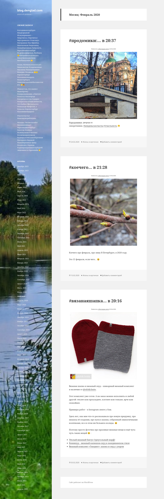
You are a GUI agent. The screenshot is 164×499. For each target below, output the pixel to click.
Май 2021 (21, 246)
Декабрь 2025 (23, 166)
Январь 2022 (22, 221)
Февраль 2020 (23, 309)
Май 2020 (21, 296)
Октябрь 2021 (23, 233)
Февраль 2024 (23, 204)
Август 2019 (22, 334)
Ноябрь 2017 (22, 422)
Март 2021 (21, 254)
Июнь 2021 (21, 242)
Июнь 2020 (21, 292)
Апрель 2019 (22, 351)
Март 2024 (21, 200)
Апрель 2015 (22, 489)
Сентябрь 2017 (23, 430)
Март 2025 (21, 179)
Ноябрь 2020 (22, 271)
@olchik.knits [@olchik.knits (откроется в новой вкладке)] (89, 389)
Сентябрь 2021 (23, 238)
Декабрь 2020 (23, 267)
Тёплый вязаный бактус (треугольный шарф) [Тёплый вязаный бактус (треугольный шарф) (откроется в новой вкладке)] (92, 439)
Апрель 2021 (22, 250)
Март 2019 (21, 355)
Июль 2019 (21, 338)
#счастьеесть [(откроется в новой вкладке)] (110, 125)
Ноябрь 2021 (22, 229)
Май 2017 (21, 447)
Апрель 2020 (22, 300)
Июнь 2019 (21, 342)
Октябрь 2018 (23, 376)
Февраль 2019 (23, 359)
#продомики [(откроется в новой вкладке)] (75, 122)
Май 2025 (21, 175)
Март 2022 (21, 212)
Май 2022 (21, 208)
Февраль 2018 (23, 409)
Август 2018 (22, 384)
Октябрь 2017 (23, 426)
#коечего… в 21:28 (88, 167)
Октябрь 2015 (23, 476)
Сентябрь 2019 (23, 330)
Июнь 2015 (21, 481)
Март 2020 (21, 305)
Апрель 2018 (22, 401)
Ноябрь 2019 (22, 321)
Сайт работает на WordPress (81, 482)
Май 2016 (21, 464)
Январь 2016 (22, 472)
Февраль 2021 (23, 258)
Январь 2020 (22, 313)
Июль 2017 (21, 439)
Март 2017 (21, 455)
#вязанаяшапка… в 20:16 (95, 300)
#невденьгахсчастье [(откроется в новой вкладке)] (93, 125)
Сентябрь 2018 (23, 380)
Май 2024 (21, 191)
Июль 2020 (21, 288)
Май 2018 (21, 397)
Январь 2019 (22, 363)
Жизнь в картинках (90, 142)
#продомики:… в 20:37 (92, 40)
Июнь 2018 (21, 393)
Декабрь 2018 (23, 367)
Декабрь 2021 (23, 225)
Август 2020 (22, 284)
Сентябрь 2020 (23, 279)
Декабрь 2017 (23, 418)
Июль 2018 (21, 388)
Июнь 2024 (21, 187)
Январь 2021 (22, 263)
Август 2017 (22, 435)
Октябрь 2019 (23, 326)
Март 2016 (21, 468)
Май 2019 (21, 346)
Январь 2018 (22, 414)
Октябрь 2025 (23, 170)
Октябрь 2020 (23, 275)
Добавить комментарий (112, 142)
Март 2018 (21, 405)
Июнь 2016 (21, 460)
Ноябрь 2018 (22, 372)
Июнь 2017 (21, 443)
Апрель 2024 (22, 196)
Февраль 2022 (23, 217)
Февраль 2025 (23, 183)
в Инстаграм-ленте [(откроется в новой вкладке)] (103, 49)
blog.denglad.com (30, 10)
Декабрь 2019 (23, 317)
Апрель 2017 (22, 451)
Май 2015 (21, 485)
